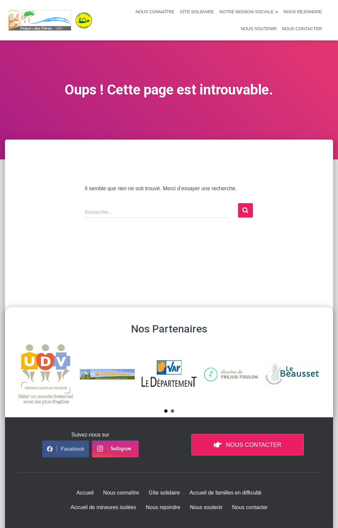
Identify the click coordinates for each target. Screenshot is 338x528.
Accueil (85, 493)
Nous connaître (155, 11)
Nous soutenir (258, 28)
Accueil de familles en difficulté (225, 493)
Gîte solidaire (197, 11)
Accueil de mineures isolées (103, 507)
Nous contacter (302, 28)
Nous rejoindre (302, 11)
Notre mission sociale (248, 11)
